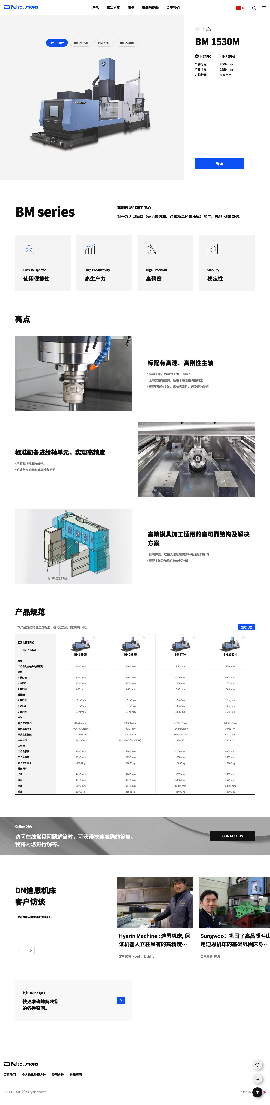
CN (239, 6)
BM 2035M (81, 43)
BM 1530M (57, 43)
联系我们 (10, 1074)
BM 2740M (127, 43)
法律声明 (76, 1074)
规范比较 (246, 627)
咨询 (219, 163)
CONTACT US (232, 835)
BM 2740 (104, 43)
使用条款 (58, 1074)
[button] (30, 950)
